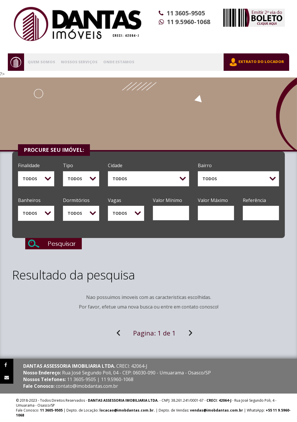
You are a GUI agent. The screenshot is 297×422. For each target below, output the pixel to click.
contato (190, 307)
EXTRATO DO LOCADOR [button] (256, 62)
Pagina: (154, 333)
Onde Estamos (118, 61)
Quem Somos (41, 61)
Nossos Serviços (79, 61)
